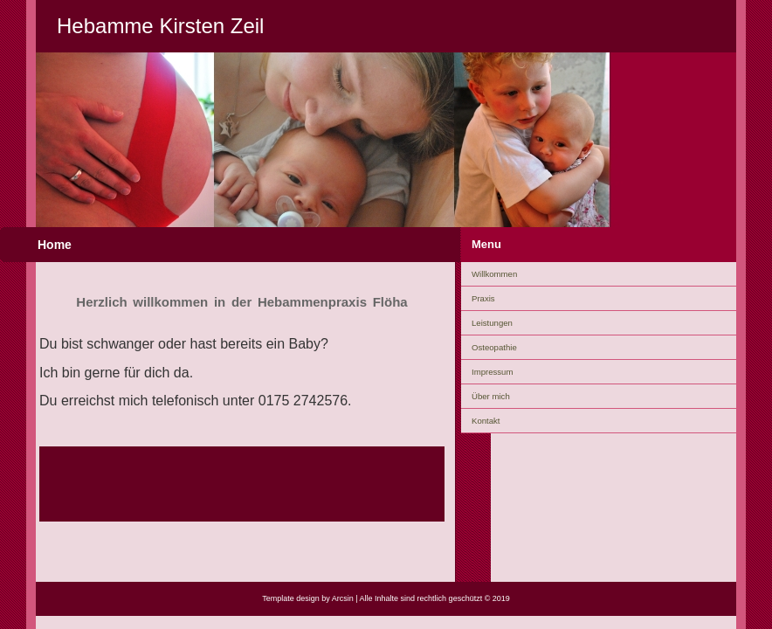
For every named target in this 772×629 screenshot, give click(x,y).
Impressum (492, 372)
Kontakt (486, 420)
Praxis (483, 298)
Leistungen (492, 323)
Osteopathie (494, 347)
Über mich (491, 396)
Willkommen (494, 274)
